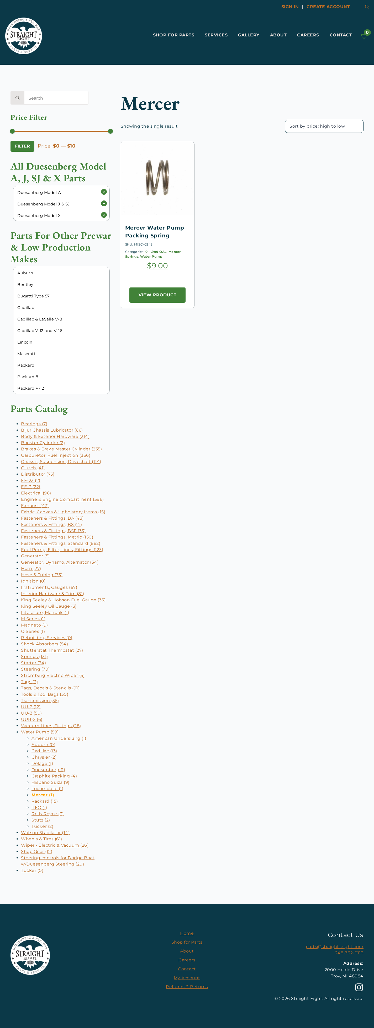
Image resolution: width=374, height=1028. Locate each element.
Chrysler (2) (43, 757)
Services (216, 34)
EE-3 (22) (30, 486)
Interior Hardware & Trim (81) (52, 593)
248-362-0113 (349, 952)
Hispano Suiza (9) (50, 782)
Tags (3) (29, 681)
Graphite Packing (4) (54, 776)
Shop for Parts (173, 34)
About (278, 34)
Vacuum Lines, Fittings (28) (51, 725)
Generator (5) (35, 555)
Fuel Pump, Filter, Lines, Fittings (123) (62, 549)
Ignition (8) (33, 581)
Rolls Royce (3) (47, 813)
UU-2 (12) (31, 706)
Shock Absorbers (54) (44, 643)
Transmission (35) (40, 700)
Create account (328, 6)
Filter (22, 146)
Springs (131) (34, 656)
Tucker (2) (42, 826)
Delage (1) (42, 763)
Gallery (249, 34)
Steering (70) (35, 669)
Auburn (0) (43, 744)
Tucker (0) (32, 870)
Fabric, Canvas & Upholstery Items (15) (63, 511)
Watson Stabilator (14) (45, 832)
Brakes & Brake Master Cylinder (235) (61, 449)
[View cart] (364, 36)
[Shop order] (324, 126)
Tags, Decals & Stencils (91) (50, 688)
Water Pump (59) (40, 732)
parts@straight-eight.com (335, 946)
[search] (17, 98)
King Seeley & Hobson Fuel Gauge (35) (63, 599)
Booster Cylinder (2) (43, 442)
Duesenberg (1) (48, 769)
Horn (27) (31, 568)
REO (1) (39, 807)
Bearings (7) (34, 423)
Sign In (290, 6)
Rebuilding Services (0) (46, 637)
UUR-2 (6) (32, 719)
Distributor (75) (37, 474)
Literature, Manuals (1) (45, 612)
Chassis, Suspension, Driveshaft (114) (61, 461)
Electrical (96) (36, 493)
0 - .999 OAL (156, 252)
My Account (187, 977)
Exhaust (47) (35, 505)
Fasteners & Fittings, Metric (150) (57, 537)
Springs (132, 256)
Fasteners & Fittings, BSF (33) (53, 530)
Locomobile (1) (47, 788)
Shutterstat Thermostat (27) (52, 650)
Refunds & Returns (187, 986)
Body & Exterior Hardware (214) (55, 436)
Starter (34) (33, 662)
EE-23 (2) (30, 480)
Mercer (174, 252)
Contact (341, 34)
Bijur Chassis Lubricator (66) (52, 430)
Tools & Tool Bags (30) (44, 694)
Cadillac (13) (44, 750)
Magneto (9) (34, 625)
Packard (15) (44, 801)
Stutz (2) (40, 820)
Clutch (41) (33, 467)
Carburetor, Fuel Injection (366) (55, 455)
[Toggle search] (367, 7)
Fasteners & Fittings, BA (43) (52, 518)
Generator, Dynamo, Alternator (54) (59, 562)
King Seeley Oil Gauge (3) (49, 606)
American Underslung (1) (58, 738)
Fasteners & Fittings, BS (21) (51, 524)
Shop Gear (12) (36, 851)
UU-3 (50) (31, 713)
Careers (308, 34)
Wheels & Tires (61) (41, 838)
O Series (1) (33, 631)
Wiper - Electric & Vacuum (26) (54, 845)
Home (187, 933)
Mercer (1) (42, 794)
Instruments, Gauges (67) (49, 587)
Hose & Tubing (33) (41, 574)
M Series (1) (33, 618)
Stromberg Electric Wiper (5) (53, 675)
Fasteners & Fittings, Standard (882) (60, 543)
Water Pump (151, 256)
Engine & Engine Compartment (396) (62, 499)
